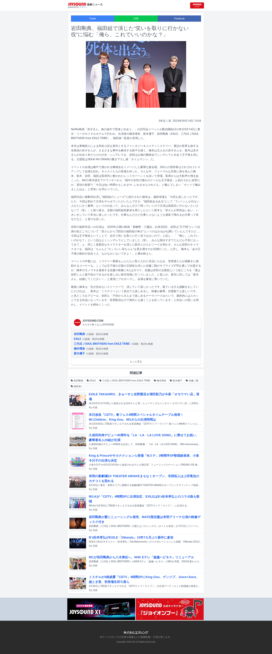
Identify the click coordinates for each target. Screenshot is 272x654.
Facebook (179, 18)
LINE (135, 18)
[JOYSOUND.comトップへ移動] (197, 5)
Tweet (92, 18)
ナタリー (83, 7)
